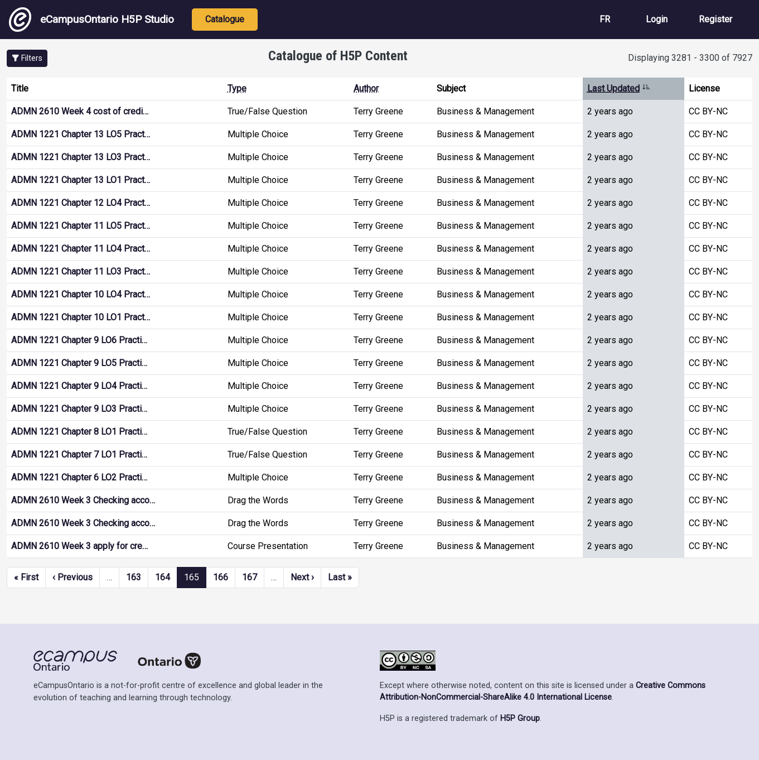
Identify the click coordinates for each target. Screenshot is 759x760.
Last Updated (618, 88)
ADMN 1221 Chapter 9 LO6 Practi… (79, 340)
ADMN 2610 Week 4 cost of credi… (79, 111)
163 (133, 577)
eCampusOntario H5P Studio (91, 19)
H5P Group (520, 718)
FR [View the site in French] (605, 19)
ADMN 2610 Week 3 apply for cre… (79, 546)
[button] (27, 58)
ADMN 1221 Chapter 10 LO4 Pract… (80, 294)
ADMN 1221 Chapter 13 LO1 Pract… (80, 180)
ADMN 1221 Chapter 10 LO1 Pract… (80, 317)
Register (715, 19)
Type (237, 88)
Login (657, 19)
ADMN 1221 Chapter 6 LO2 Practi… (79, 477)
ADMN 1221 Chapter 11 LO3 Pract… (80, 271)
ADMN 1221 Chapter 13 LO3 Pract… (80, 157)
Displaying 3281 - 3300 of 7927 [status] (690, 57)
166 (220, 577)
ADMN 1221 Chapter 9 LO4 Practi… (79, 386)
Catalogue (224, 19)
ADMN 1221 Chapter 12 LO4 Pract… (80, 203)
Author (366, 88)
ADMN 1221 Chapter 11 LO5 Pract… (80, 225)
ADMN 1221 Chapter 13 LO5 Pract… (80, 134)
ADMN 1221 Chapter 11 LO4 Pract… (80, 248)
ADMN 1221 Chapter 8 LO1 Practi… (79, 431)
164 (162, 577)
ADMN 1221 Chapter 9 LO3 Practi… (79, 408)
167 (249, 577)
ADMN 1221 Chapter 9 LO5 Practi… (79, 363)
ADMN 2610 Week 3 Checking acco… (83, 500)
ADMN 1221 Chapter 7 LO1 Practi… (79, 454)
